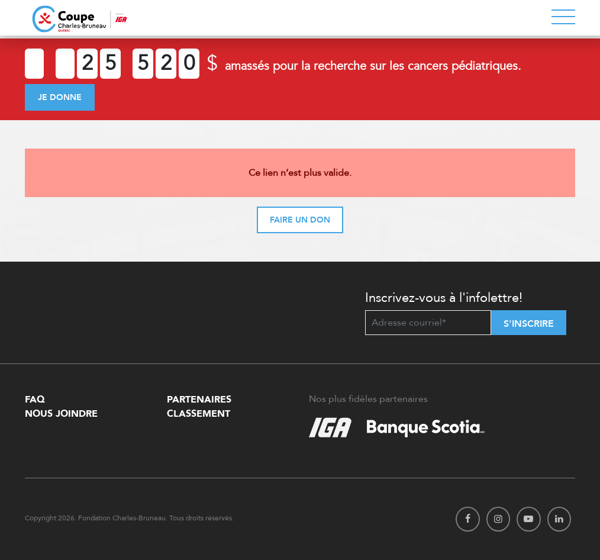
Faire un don (300, 220)
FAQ (35, 399)
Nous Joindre (61, 413)
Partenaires (199, 399)
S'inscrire (529, 323)
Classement (198, 413)
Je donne (60, 97)
